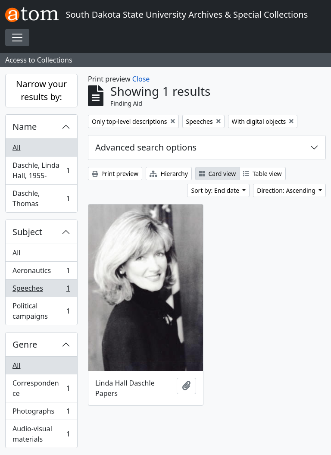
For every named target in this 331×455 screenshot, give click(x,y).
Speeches (41, 290)
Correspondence (41, 388)
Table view (262, 173)
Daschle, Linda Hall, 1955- (41, 170)
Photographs (41, 413)
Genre (24, 344)
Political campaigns (41, 311)
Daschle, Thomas (41, 198)
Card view (217, 173)
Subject (27, 232)
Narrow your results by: (41, 90)
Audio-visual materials (41, 434)
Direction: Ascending (287, 190)
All (16, 147)
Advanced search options (146, 147)
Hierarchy (169, 173)
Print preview (115, 173)
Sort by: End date (215, 190)
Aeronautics (41, 272)
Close (141, 79)
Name (24, 126)
